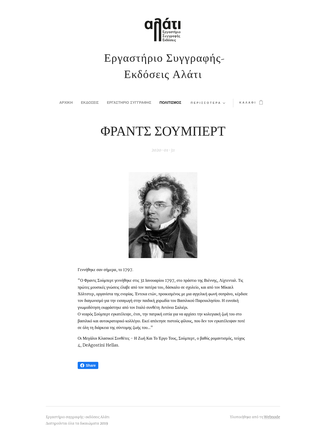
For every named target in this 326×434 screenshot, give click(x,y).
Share (88, 365)
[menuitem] (57, 103)
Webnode (272, 417)
